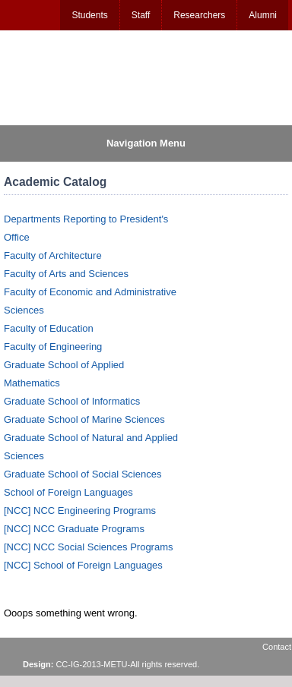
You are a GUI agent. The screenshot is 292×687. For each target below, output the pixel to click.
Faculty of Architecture (53, 255)
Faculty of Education (49, 328)
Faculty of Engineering (53, 346)
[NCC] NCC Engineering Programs (80, 510)
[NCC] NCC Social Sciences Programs (88, 547)
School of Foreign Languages (68, 492)
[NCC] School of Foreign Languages (83, 565)
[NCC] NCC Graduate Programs (74, 528)
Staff (141, 15)
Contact (276, 647)
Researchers (199, 15)
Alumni (263, 15)
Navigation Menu (146, 143)
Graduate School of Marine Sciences (84, 419)
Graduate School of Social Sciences (82, 474)
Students (89, 15)
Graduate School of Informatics (72, 401)
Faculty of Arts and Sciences (66, 273)
